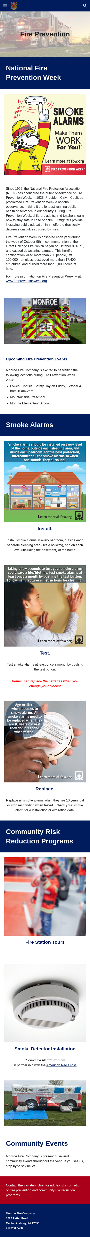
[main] (45, 34)
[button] (5, 5)
